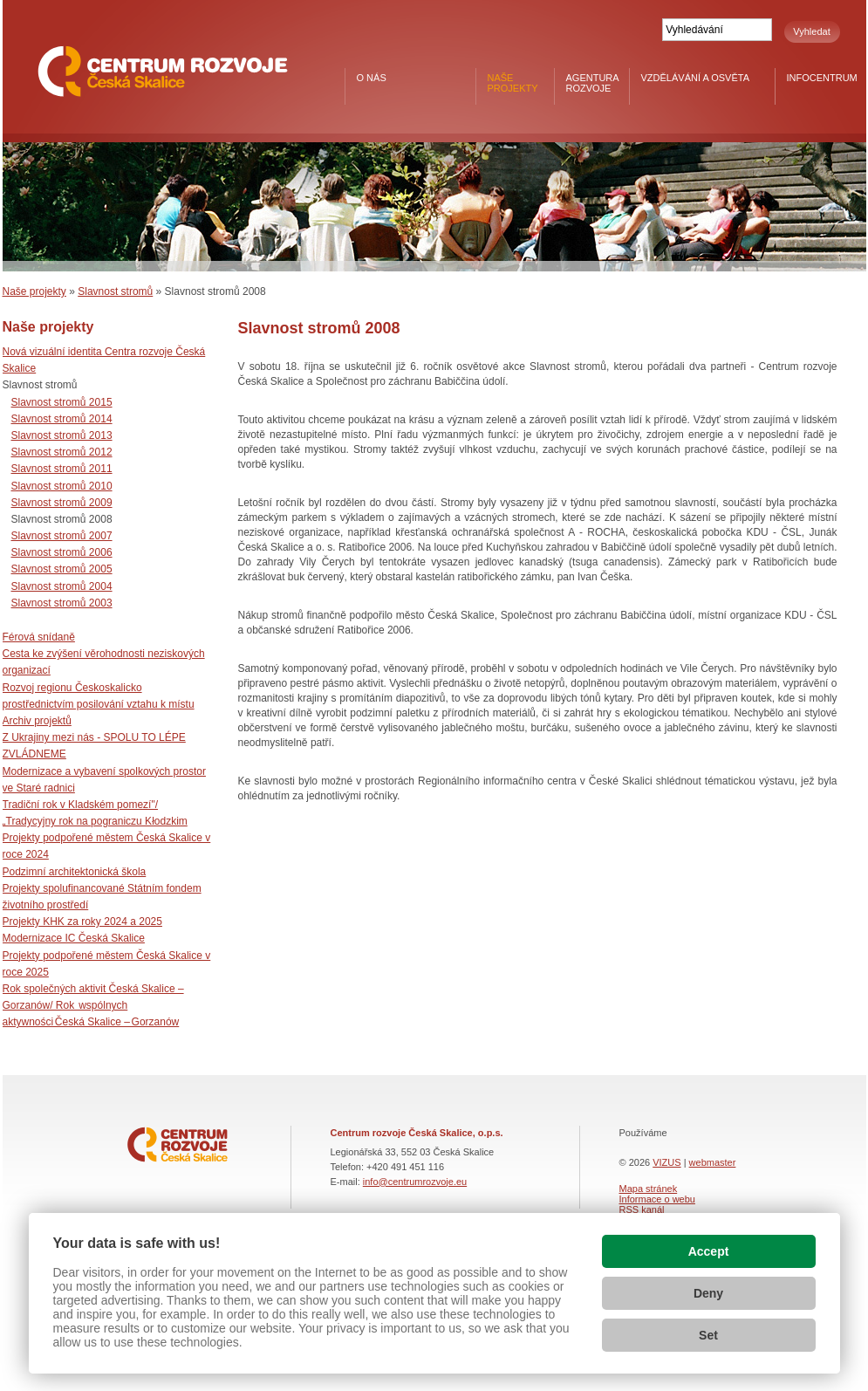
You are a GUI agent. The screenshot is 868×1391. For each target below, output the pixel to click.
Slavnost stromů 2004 (62, 586)
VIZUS (666, 1162)
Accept (708, 1251)
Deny (708, 1293)
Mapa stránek (648, 1188)
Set (708, 1335)
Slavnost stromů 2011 (62, 469)
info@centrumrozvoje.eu (415, 1181)
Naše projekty (513, 82)
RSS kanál (642, 1209)
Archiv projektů (37, 721)
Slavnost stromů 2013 (62, 435)
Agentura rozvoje (592, 82)
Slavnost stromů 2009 (62, 503)
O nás (371, 77)
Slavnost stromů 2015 (62, 402)
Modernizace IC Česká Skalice (74, 938)
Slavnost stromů (115, 291)
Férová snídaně (39, 637)
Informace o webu (657, 1199)
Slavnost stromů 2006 (62, 552)
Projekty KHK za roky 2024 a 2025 (82, 921)
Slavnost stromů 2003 (62, 603)
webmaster (712, 1162)
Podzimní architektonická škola (75, 872)
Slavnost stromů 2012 (62, 452)
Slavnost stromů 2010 (62, 486)
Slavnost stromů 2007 (62, 536)
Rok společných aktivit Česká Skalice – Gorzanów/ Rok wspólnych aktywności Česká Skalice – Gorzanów (93, 1005)
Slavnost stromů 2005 (62, 569)
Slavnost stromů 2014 (62, 419)
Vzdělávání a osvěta (695, 77)
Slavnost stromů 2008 (62, 519)
